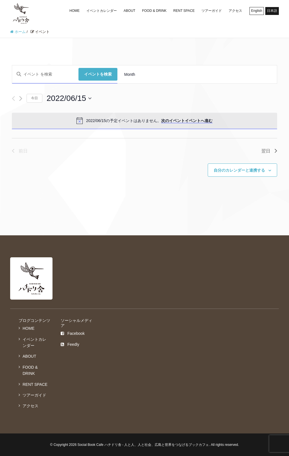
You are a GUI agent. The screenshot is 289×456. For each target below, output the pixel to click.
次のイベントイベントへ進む (187, 120)
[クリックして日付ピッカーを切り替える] (69, 98)
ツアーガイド (212, 11)
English (256, 11)
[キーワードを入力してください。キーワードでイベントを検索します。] (45, 74)
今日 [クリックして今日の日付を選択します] (34, 98)
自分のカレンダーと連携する (239, 170)
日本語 (272, 11)
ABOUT (129, 11)
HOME (74, 11)
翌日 (269, 151)
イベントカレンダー (101, 11)
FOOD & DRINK (154, 11)
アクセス (235, 11)
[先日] (13, 98)
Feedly (70, 344)
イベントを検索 (98, 74)
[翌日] (20, 98)
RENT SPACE (184, 11)
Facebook (73, 333)
